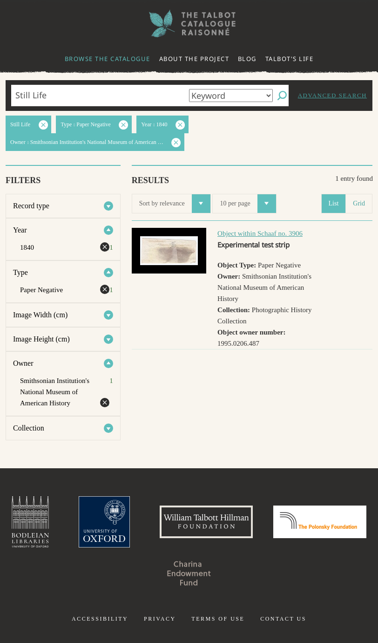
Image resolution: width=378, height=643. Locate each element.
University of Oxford (104, 521)
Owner (23, 363)
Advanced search (332, 95)
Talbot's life (289, 59)
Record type (31, 206)
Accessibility (100, 619)
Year (20, 230)
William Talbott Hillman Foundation (206, 522)
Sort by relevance (174, 203)
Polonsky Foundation (319, 522)
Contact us (283, 619)
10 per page (248, 203)
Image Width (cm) (40, 315)
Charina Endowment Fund (189, 573)
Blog (247, 59)
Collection (28, 428)
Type (20, 272)
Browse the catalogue (107, 59)
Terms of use (217, 619)
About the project (194, 59)
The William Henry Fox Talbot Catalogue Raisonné (189, 23)
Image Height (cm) (41, 339)
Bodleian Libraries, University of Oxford (30, 521)
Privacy (160, 619)
